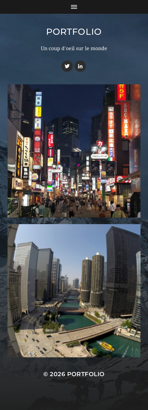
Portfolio (74, 31)
